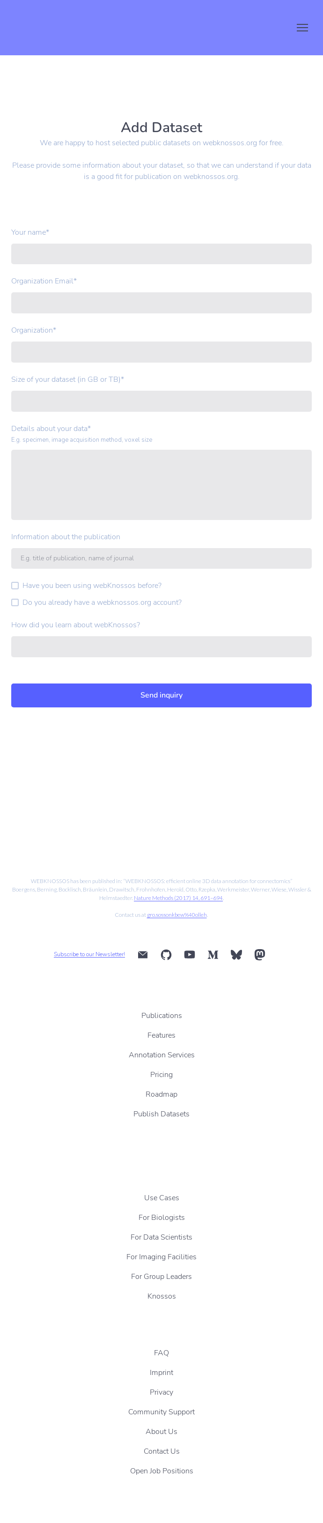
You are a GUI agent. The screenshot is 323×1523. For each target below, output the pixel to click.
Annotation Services (162, 1055)
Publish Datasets (161, 1114)
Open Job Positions (161, 1471)
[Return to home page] (53, 27)
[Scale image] (82, 822)
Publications (161, 1015)
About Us (161, 1431)
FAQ (161, 1353)
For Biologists (162, 1217)
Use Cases (161, 1198)
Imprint (161, 1372)
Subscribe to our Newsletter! (89, 954)
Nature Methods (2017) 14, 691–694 (178, 897)
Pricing (161, 1075)
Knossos (161, 1296)
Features (161, 1035)
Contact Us (162, 1451)
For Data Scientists (161, 1237)
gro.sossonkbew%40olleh (177, 914)
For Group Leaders (161, 1276)
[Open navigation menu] (302, 27)
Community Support (161, 1412)
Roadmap (161, 1094)
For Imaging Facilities (161, 1257)
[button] (142, 954)
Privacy (161, 1392)
